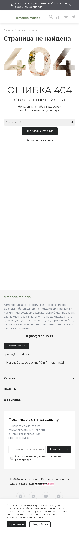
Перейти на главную (39, 131)
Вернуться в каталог (39, 140)
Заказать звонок (17, 345)
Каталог (10, 378)
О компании (13, 399)
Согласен (21, 456)
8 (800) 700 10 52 (39, 336)
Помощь (10, 389)
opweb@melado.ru (16, 354)
